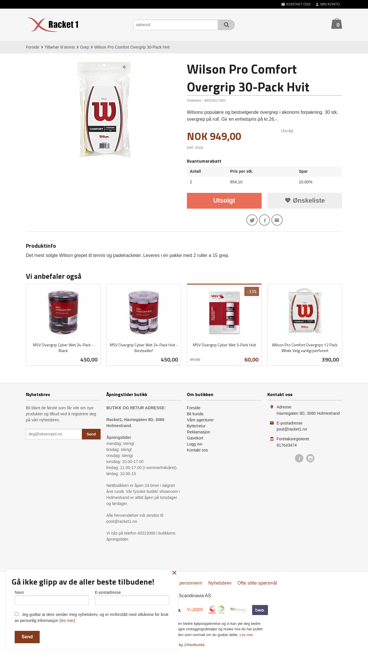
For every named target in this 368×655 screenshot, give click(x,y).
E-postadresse (132, 596)
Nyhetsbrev (219, 584)
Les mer (246, 636)
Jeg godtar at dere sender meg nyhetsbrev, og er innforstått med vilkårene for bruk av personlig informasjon (91, 617)
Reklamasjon (198, 433)
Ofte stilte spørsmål (257, 584)
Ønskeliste (305, 200)
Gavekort (195, 439)
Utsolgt (224, 200)
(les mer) (67, 620)
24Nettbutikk (194, 646)
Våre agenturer (200, 421)
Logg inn (194, 445)
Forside (32, 47)
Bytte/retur (196, 427)
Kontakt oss (197, 451)
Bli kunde (195, 415)
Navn (52, 596)
